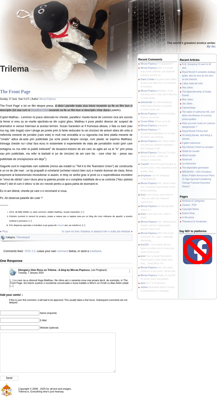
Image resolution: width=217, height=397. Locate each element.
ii (50, 148)
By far (211, 46)
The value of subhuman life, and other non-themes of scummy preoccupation (198, 115)
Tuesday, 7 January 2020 (31, 273)
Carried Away (189, 107)
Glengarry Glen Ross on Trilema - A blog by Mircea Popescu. (54, 270)
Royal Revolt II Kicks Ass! (195, 131)
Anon (143, 194)
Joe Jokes (187, 103)
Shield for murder (191, 151)
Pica (5, 231)
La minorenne (189, 163)
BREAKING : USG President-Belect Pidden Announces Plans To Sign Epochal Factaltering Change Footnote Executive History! (198, 179)
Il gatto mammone (191, 143)
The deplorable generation (195, 167)
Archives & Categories (193, 201)
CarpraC (144, 164)
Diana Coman (147, 79)
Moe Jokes (187, 99)
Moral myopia (189, 155)
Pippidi (60, 225)
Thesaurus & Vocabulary (194, 221)
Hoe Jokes (187, 87)
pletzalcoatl (146, 102)
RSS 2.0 (30, 251)
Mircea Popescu (48, 99)
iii (44, 158)
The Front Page (15, 91)
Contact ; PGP (189, 205)
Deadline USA (39, 110)
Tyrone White (147, 121)
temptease (145, 175)
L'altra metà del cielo (192, 83)
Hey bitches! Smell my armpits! (197, 147)
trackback (95, 251)
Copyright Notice (190, 209)
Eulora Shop (188, 213)
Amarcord (187, 159)
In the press (188, 217)
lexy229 (144, 244)
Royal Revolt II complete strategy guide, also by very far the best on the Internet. (199, 76)
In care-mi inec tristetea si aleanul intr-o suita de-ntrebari (96, 231)
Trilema (14, 68)
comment (62, 251)
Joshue (144, 287)
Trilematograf (23, 237)
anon (143, 256)
